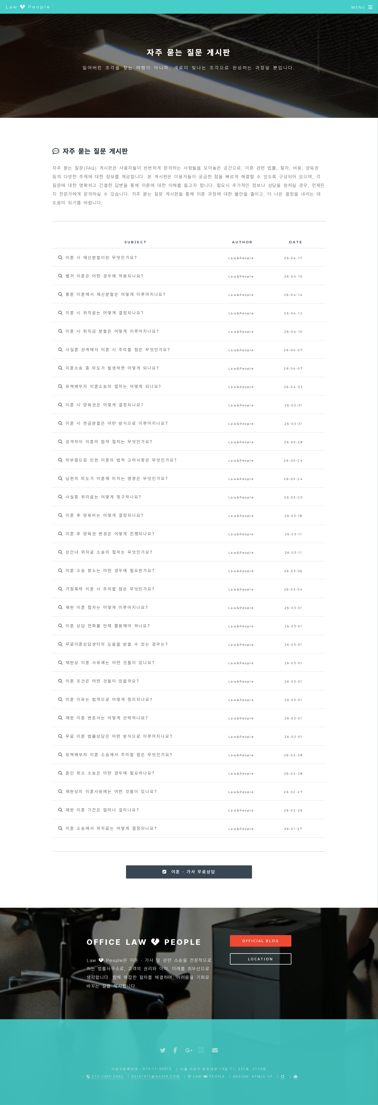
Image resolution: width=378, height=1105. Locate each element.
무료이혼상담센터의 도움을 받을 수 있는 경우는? (113, 644)
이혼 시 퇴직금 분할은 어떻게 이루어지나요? (108, 331)
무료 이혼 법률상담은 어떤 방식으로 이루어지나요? (115, 736)
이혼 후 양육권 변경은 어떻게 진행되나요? (106, 533)
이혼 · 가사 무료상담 (188, 871)
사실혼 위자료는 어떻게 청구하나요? (99, 497)
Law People (28, 6)
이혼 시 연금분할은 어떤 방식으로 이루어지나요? (113, 423)
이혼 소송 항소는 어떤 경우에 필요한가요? (106, 570)
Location (260, 958)
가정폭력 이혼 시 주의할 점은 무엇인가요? (106, 589)
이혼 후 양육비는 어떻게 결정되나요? (101, 515)
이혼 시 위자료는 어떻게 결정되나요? (101, 312)
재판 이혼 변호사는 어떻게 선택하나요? (103, 717)
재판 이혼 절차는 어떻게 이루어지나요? (103, 607)
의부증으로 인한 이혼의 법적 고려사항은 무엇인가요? (117, 460)
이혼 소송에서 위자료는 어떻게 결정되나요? (107, 828)
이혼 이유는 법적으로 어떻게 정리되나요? (105, 699)
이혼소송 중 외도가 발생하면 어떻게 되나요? (108, 368)
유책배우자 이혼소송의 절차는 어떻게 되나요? (109, 386)
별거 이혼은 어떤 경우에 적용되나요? (101, 276)
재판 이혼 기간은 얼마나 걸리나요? (98, 810)
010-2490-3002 (104, 1076)
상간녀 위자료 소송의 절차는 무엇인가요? (105, 552)
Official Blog (260, 940)
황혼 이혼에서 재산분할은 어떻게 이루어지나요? (112, 294)
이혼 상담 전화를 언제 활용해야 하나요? (104, 625)
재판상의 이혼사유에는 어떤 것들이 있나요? (107, 791)
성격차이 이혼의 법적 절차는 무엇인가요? (105, 441)
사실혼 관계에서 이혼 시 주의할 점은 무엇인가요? (114, 349)
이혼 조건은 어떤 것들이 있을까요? (98, 681)
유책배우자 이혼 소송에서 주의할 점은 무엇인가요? (115, 754)
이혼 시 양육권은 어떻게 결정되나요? (101, 404)
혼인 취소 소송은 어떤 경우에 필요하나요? (106, 773)
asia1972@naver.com (156, 1076)
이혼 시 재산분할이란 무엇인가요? (97, 257)
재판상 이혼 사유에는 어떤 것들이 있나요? (106, 662)
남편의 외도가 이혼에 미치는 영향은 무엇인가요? (113, 478)
